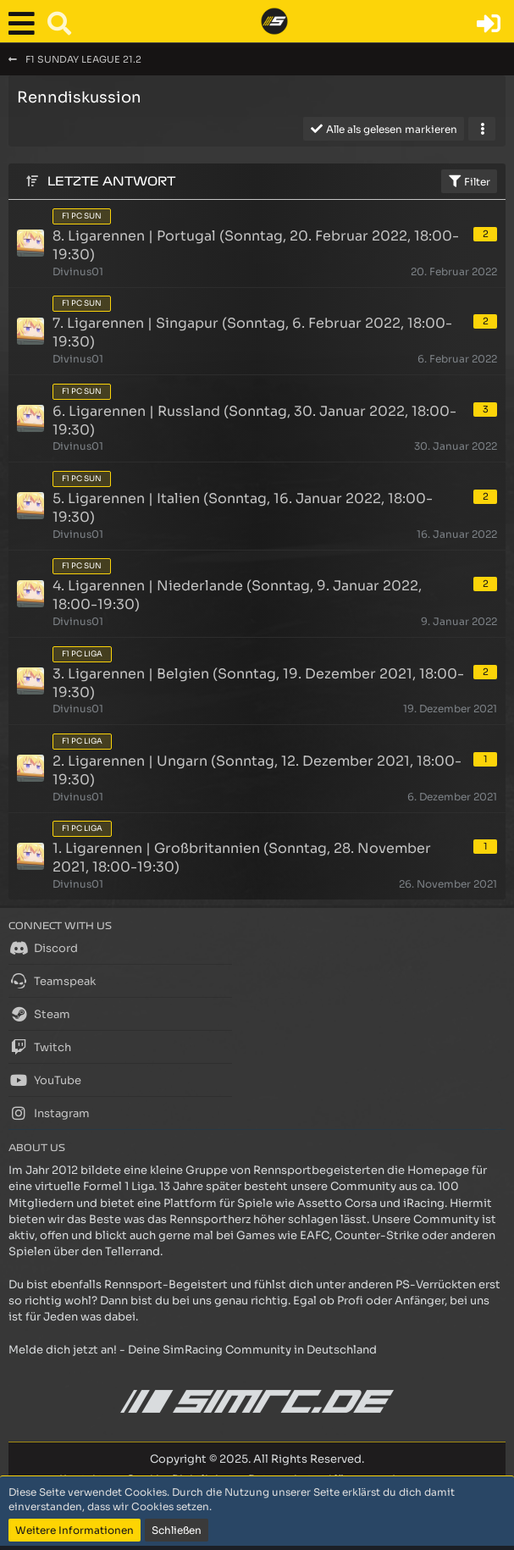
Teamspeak (52, 981)
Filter (469, 181)
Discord (43, 948)
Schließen (177, 1530)
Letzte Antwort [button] (111, 181)
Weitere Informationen (74, 1530)
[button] (25, 24)
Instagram (49, 1113)
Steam (39, 1014)
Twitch (39, 1047)
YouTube (44, 1080)
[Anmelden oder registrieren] (489, 24)
